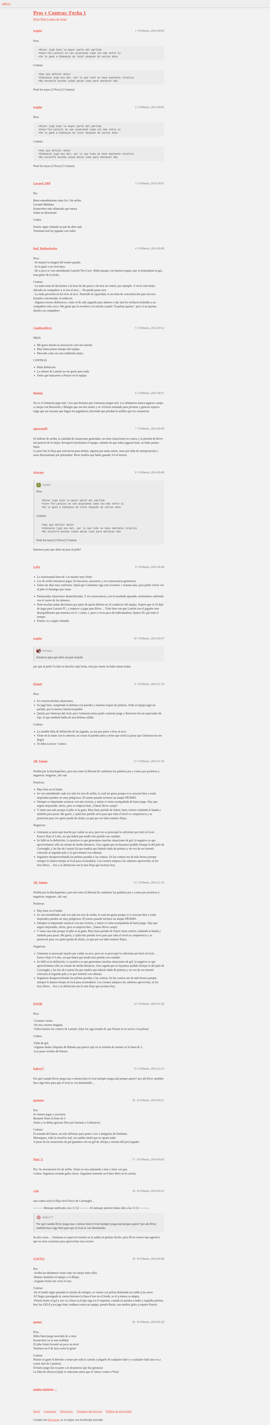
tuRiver (6, 3)
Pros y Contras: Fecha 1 (59, 13)
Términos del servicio (89, 1411)
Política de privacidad (118, 1411)
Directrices (66, 1411)
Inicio (36, 1411)
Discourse (53, 1419)
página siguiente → (45, 1389)
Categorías (50, 1411)
